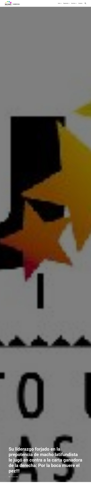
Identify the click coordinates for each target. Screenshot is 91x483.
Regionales (65, 3)
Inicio (59, 3)
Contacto (80, 3)
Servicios (73, 3)
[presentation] (61, 3)
